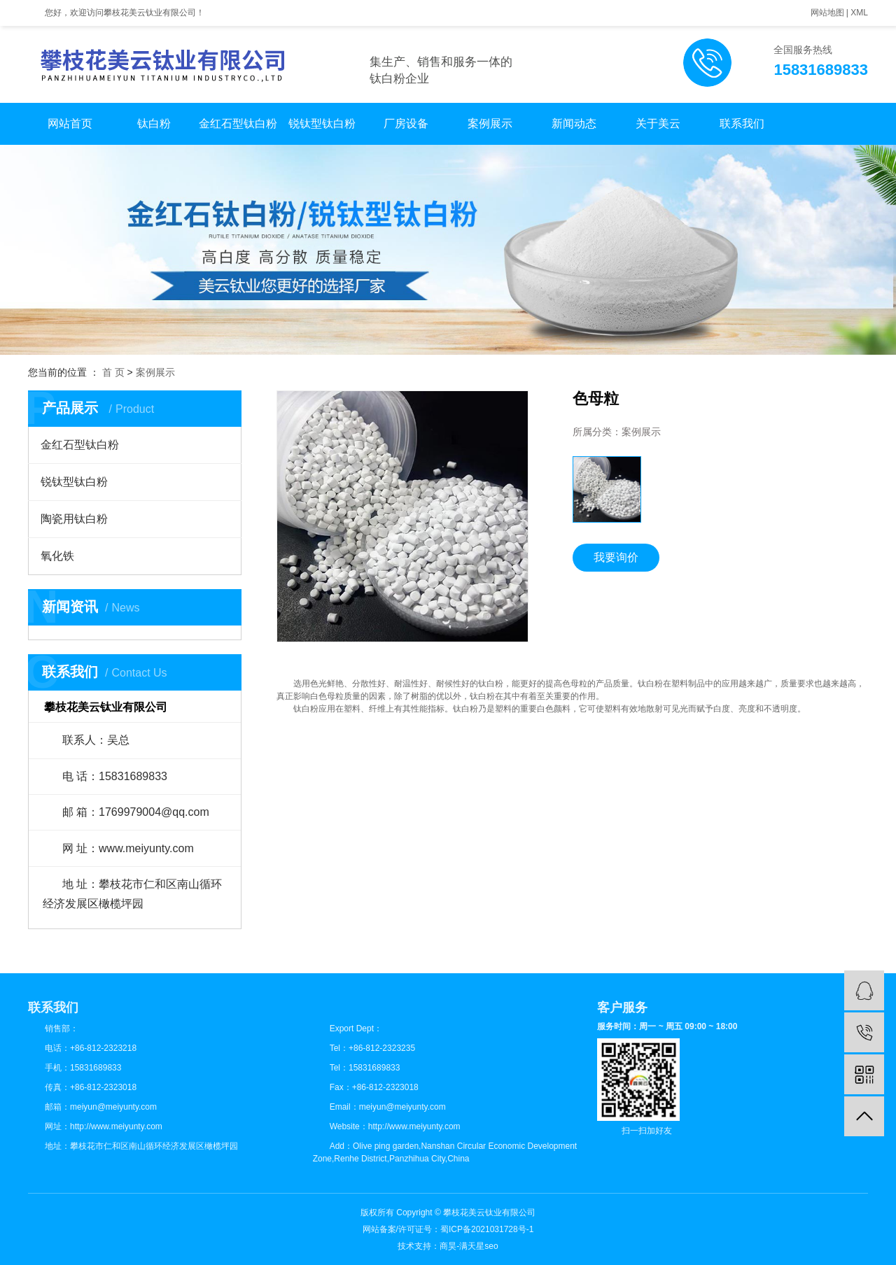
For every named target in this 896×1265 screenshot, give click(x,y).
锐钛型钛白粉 (322, 123)
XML (859, 12)
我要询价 (616, 557)
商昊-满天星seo (469, 1246)
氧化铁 (57, 556)
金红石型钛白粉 (238, 123)
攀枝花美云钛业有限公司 (489, 1212)
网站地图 (827, 12)
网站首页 (70, 123)
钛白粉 (154, 123)
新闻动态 (574, 123)
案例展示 (490, 123)
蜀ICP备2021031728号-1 (486, 1229)
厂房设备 (406, 123)
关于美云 (658, 123)
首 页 (113, 372)
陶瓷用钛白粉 (74, 519)
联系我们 (742, 123)
